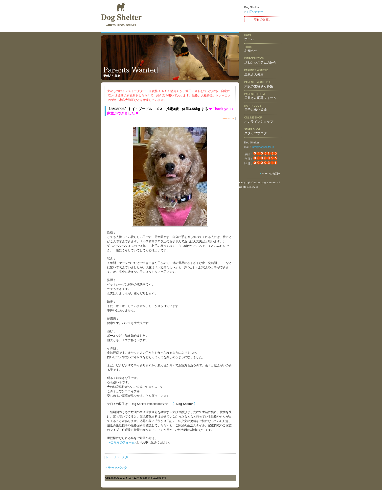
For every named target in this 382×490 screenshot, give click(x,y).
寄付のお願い (263, 19)
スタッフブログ (255, 131)
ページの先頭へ (271, 173)
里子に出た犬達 (255, 108)
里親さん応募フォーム (260, 96)
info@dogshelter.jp (263, 146)
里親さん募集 (256, 72)
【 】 (184, 404)
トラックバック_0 (117, 457)
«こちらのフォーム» (122, 442)
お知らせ (250, 49)
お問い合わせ (255, 11)
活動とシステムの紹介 (260, 60)
